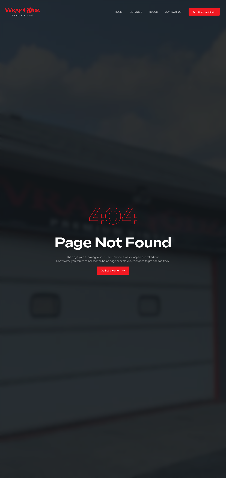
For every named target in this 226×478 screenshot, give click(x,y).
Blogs (153, 11)
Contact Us (173, 11)
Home (119, 11)
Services (136, 11)
